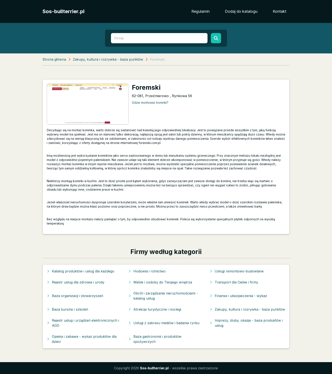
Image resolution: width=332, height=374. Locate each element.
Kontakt (279, 11)
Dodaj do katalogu (241, 11)
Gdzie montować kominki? (150, 102)
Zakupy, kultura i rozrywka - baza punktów (108, 59)
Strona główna (54, 59)
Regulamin (200, 11)
